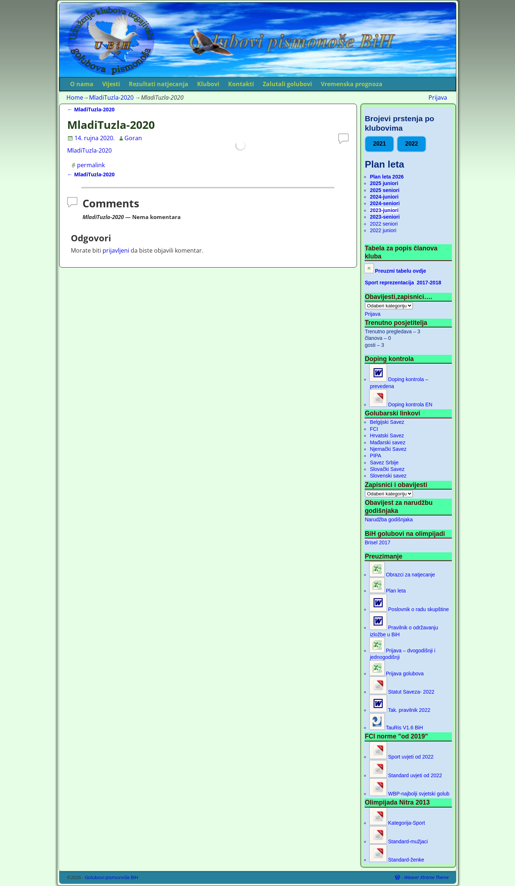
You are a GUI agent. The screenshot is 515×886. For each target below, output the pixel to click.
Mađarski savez (387, 442)
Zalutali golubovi (287, 84)
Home (74, 97)
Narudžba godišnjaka (389, 519)
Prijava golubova (396, 673)
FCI (374, 429)
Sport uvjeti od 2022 (401, 757)
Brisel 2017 (377, 542)
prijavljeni (116, 250)
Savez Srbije (384, 462)
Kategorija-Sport (397, 823)
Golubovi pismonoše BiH (111, 877)
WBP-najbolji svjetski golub (409, 794)
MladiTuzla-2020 (111, 97)
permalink (91, 165)
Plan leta (388, 591)
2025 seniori (384, 190)
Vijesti (111, 84)
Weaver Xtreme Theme (426, 877)
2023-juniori (384, 210)
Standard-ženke (397, 860)
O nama (81, 84)
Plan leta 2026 (387, 177)
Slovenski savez (388, 476)
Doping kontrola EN (401, 404)
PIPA (375, 456)
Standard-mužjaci (399, 841)
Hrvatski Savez (387, 435)
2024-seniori (385, 203)
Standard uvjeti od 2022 (406, 775)
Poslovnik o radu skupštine (409, 609)
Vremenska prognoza (352, 84)
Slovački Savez (387, 469)
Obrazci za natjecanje (402, 575)
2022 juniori (383, 230)
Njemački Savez (388, 449)
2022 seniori (383, 224)
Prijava (437, 97)
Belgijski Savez (387, 422)
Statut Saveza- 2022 (402, 692)
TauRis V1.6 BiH (396, 727)
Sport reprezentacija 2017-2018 (403, 282)
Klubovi (208, 84)
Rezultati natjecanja (158, 84)
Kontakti (241, 84)
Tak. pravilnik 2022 (400, 710)
